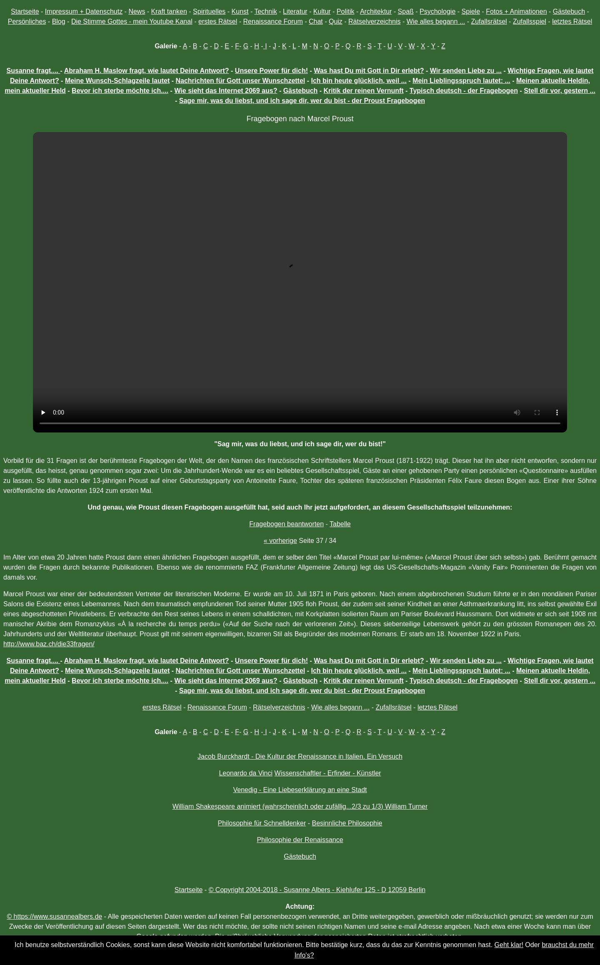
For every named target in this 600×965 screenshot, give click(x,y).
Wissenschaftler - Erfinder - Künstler (328, 773)
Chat (316, 21)
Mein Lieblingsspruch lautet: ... (461, 80)
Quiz (335, 21)
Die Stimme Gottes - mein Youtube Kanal (131, 21)
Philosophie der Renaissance (300, 839)
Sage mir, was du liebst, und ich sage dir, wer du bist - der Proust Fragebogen (302, 100)
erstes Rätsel (217, 21)
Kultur (322, 11)
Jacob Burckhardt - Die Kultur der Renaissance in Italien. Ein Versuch (300, 756)
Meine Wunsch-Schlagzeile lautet (117, 80)
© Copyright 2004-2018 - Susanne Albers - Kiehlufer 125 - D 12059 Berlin (317, 889)
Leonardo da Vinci (245, 773)
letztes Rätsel (572, 21)
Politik (346, 11)
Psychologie (437, 11)
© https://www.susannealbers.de (54, 916)
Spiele (471, 11)
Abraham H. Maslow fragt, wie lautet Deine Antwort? (146, 70)
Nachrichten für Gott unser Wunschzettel (240, 80)
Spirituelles (209, 11)
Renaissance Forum (273, 21)
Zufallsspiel (529, 21)
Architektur (376, 11)
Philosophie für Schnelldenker (262, 823)
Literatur (295, 11)
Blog (58, 21)
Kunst (240, 11)
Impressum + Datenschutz (83, 11)
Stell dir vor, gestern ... (559, 90)
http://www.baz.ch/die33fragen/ (49, 644)
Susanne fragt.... (33, 70)
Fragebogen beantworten (286, 524)
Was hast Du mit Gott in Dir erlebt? (369, 70)
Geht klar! (509, 944)
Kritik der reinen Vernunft (364, 90)
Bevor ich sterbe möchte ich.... (120, 90)
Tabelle (340, 524)
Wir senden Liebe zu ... (466, 70)
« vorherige (280, 540)
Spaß (406, 11)
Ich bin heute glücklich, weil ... (359, 80)
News (136, 11)
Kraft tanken (169, 11)
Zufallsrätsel (489, 21)
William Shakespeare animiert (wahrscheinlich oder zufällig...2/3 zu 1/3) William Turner (300, 806)
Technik (265, 11)
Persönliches (27, 21)
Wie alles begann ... (436, 21)
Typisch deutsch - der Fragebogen (464, 90)
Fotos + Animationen (516, 11)
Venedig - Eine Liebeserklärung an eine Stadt (300, 789)
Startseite (25, 11)
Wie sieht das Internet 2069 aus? (225, 90)
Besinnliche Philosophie (347, 823)
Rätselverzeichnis (374, 21)
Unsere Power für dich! (271, 70)
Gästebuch (569, 11)
